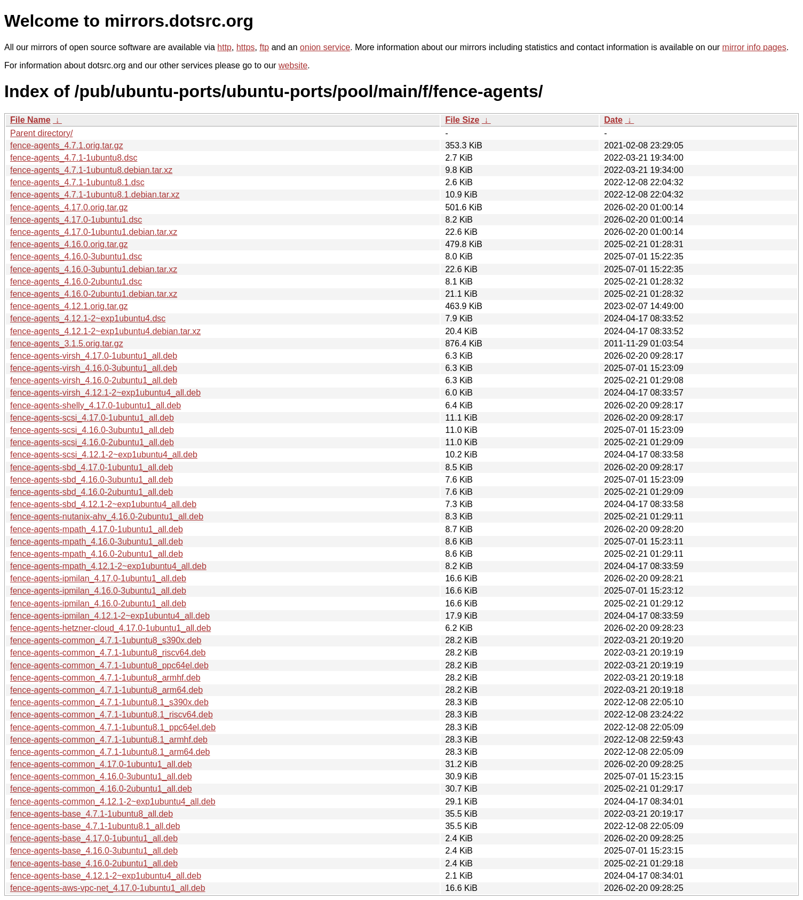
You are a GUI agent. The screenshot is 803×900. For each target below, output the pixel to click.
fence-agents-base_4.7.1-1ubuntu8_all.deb (91, 813)
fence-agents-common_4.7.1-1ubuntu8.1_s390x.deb (109, 702)
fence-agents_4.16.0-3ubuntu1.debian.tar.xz (93, 269)
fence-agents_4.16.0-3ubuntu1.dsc (76, 256)
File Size (462, 119)
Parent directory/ (41, 133)
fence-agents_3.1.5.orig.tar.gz (66, 343)
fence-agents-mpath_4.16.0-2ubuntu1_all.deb (96, 553)
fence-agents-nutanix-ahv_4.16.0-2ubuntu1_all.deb (106, 516)
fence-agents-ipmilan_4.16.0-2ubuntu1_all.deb (98, 603)
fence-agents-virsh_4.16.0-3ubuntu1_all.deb (93, 368)
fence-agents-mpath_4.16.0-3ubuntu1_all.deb (96, 541)
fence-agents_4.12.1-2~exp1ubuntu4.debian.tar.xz (105, 331)
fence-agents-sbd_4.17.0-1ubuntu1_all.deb (91, 467)
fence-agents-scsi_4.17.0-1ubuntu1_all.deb (92, 417)
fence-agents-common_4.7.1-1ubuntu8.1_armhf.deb (109, 739)
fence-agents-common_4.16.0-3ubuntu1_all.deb (101, 776)
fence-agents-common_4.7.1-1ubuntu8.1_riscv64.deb (111, 714)
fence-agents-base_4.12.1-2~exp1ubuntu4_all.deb (105, 875)
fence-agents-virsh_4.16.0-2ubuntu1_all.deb (93, 380)
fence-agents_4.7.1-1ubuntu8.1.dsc (77, 182)
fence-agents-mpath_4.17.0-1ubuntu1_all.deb (96, 529)
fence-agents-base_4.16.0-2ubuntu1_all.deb (94, 863)
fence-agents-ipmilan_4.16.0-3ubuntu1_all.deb (98, 590)
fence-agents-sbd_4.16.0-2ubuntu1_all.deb (91, 491)
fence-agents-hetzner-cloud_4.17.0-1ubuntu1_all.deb (110, 628)
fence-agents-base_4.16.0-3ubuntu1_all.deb (94, 850)
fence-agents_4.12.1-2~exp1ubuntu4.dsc (87, 318)
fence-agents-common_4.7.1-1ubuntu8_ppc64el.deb (109, 665)
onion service (325, 47)
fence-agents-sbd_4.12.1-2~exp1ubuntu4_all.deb (103, 504)
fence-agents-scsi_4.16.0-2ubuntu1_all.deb (92, 442)
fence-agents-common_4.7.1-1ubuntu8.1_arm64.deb (110, 751)
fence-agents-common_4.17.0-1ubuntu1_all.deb (101, 764)
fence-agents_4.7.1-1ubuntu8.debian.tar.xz (91, 170)
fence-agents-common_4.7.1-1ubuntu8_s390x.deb (105, 640)
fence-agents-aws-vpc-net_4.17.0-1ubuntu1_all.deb (107, 888)
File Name (30, 119)
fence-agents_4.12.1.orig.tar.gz (69, 306)
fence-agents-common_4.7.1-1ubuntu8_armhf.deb (105, 677)
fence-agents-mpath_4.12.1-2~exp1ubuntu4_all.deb (108, 566)
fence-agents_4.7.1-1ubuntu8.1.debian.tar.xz (95, 194)
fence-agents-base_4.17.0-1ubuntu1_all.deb (94, 838)
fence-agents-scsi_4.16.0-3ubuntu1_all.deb (92, 430)
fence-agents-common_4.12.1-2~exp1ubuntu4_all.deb (113, 801)
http (224, 47)
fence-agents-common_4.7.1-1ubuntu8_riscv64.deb (107, 652)
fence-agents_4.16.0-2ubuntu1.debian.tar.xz (93, 293)
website (293, 65)
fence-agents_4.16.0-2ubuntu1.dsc (76, 281)
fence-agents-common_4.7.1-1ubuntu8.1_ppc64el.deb (113, 727)
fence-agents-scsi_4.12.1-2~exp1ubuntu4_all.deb (103, 454)
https (245, 47)
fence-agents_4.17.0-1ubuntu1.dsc (76, 219)
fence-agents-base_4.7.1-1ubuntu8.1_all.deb (95, 826)
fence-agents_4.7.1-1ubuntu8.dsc (73, 157)
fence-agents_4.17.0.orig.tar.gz (69, 207)
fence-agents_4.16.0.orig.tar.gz (69, 244)
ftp (264, 47)
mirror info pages (754, 47)
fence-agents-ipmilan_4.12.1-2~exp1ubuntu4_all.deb (110, 615)
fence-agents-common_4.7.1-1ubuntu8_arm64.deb (106, 689)
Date (613, 119)
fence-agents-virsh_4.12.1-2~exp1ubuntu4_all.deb (105, 392)
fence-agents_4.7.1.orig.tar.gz (66, 145)
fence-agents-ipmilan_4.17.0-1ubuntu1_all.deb (98, 578)
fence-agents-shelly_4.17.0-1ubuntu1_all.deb (95, 405)
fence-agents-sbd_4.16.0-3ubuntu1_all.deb (91, 479)
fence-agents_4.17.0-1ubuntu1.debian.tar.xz (93, 231)
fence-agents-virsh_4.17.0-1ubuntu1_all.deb (93, 355)
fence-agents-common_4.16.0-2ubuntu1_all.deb (101, 788)
